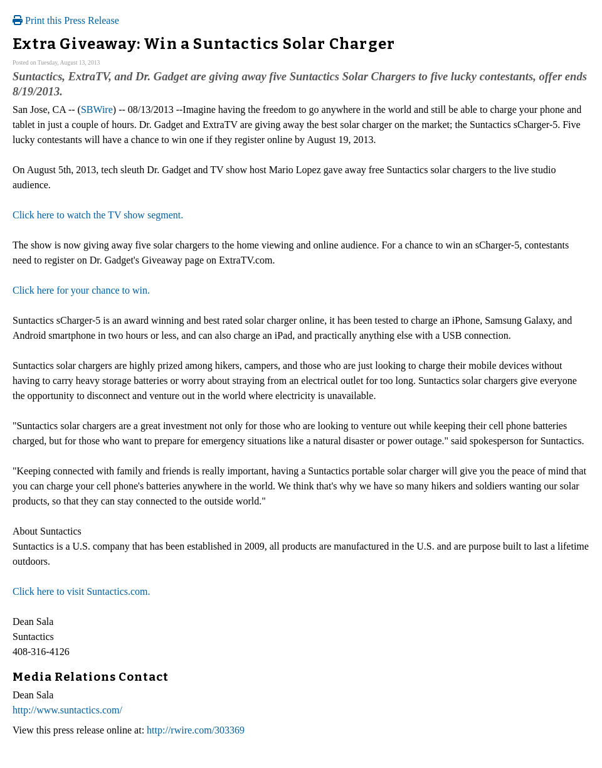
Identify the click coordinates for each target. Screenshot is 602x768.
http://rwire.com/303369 (196, 730)
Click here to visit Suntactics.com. (81, 591)
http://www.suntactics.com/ (67, 710)
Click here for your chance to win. (81, 290)
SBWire (97, 109)
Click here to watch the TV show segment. (98, 215)
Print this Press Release (66, 20)
